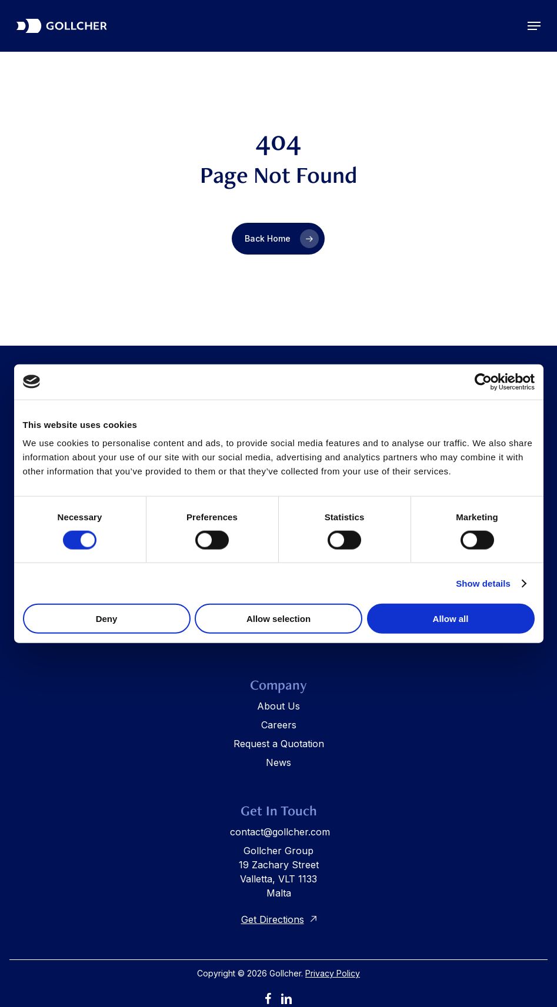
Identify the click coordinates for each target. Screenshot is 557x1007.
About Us (278, 706)
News (278, 762)
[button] (534, 26)
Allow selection (278, 619)
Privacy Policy (332, 973)
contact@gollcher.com (280, 832)
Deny (107, 619)
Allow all (451, 619)
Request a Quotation (279, 744)
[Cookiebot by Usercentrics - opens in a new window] (483, 381)
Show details (483, 583)
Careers (278, 725)
